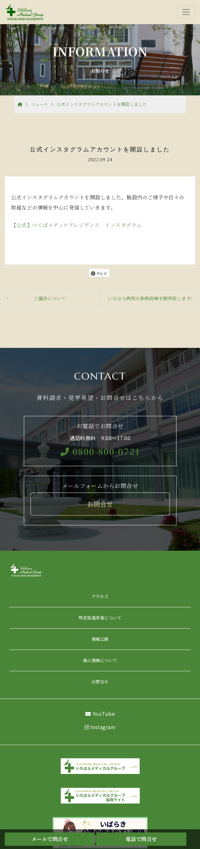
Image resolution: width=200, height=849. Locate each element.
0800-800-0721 (100, 451)
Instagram (100, 727)
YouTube (100, 713)
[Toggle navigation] (186, 12)
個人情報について (100, 660)
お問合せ (100, 682)
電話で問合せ (141, 839)
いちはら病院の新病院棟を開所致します (149, 298)
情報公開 (100, 639)
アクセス (100, 596)
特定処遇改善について (100, 618)
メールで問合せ (49, 839)
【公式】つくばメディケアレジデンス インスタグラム (76, 225)
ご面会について (50, 298)
